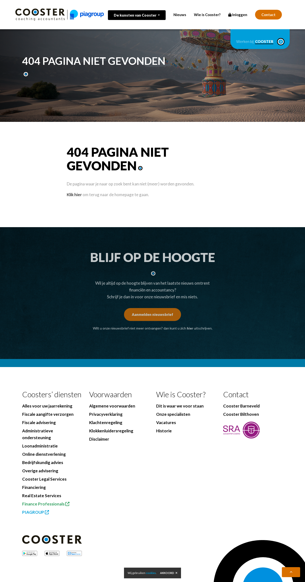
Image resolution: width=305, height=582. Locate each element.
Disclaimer (99, 439)
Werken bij (260, 42)
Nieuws (179, 14)
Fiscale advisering (39, 422)
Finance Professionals (45, 503)
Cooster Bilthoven (241, 414)
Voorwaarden (110, 394)
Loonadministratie (40, 445)
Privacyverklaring (106, 414)
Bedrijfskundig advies (42, 462)
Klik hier (74, 202)
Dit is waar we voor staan (180, 405)
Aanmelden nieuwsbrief (152, 314)
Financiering (34, 487)
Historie (164, 430)
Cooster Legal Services (44, 479)
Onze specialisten (173, 414)
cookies (151, 572)
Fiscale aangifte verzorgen (48, 414)
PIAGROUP (35, 512)
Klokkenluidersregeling (111, 430)
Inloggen (237, 14)
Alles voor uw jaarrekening (47, 405)
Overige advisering (40, 470)
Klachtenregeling (105, 422)
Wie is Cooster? (207, 14)
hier (190, 328)
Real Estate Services (41, 495)
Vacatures (166, 422)
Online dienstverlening (44, 454)
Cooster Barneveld (241, 405)
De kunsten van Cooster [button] (135, 15)
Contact (268, 14)
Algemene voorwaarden (112, 405)
